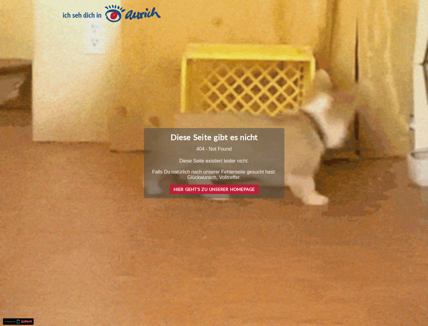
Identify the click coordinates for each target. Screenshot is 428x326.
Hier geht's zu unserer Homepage (214, 189)
